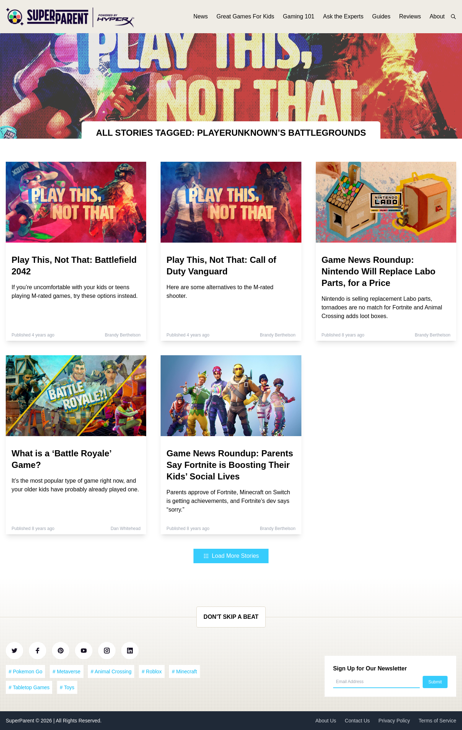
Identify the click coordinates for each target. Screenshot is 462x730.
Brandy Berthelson (123, 335)
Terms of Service (437, 721)
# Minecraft (184, 671)
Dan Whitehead (126, 528)
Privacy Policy (394, 721)
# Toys (67, 687)
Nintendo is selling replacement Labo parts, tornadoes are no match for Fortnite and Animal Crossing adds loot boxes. (382, 307)
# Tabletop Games (29, 687)
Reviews (410, 17)
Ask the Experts (343, 17)
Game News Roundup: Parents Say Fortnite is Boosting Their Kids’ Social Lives (229, 464)
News (200, 17)
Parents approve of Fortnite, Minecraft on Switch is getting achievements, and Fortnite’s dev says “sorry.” (228, 501)
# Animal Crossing (111, 671)
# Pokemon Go (25, 671)
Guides (381, 17)
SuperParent (21, 721)
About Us (325, 721)
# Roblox (152, 671)
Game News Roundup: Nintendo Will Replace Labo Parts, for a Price (379, 271)
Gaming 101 (298, 17)
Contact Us (357, 721)
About (437, 17)
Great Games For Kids (245, 17)
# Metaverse (66, 671)
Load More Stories (231, 556)
